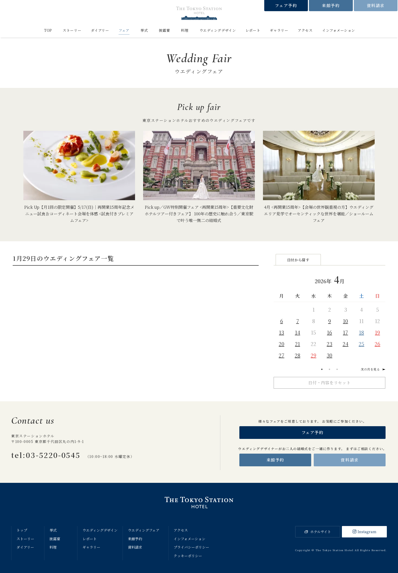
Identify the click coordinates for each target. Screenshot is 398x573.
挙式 (144, 30)
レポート (252, 30)
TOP (48, 30)
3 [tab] (337, 369)
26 (377, 343)
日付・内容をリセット (329, 383)
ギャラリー (279, 30)
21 (297, 343)
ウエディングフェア (143, 530)
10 (345, 321)
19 (377, 332)
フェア (124, 30)
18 (361, 332)
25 (361, 343)
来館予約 (331, 5)
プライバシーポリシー (191, 547)
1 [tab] (321, 369)
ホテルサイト (320, 531)
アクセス (305, 30)
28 (297, 355)
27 (281, 355)
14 (297, 332)
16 (329, 332)
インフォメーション (338, 30)
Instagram (367, 531)
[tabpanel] (330, 316)
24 (346, 343)
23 (329, 343)
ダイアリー (100, 30)
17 (345, 332)
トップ (21, 530)
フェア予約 (286, 5)
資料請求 (376, 5)
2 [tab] (329, 369)
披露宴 (164, 30)
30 (329, 355)
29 (313, 355)
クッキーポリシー (188, 555)
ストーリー (72, 30)
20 (281, 343)
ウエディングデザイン (218, 30)
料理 (184, 30)
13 (281, 332)
